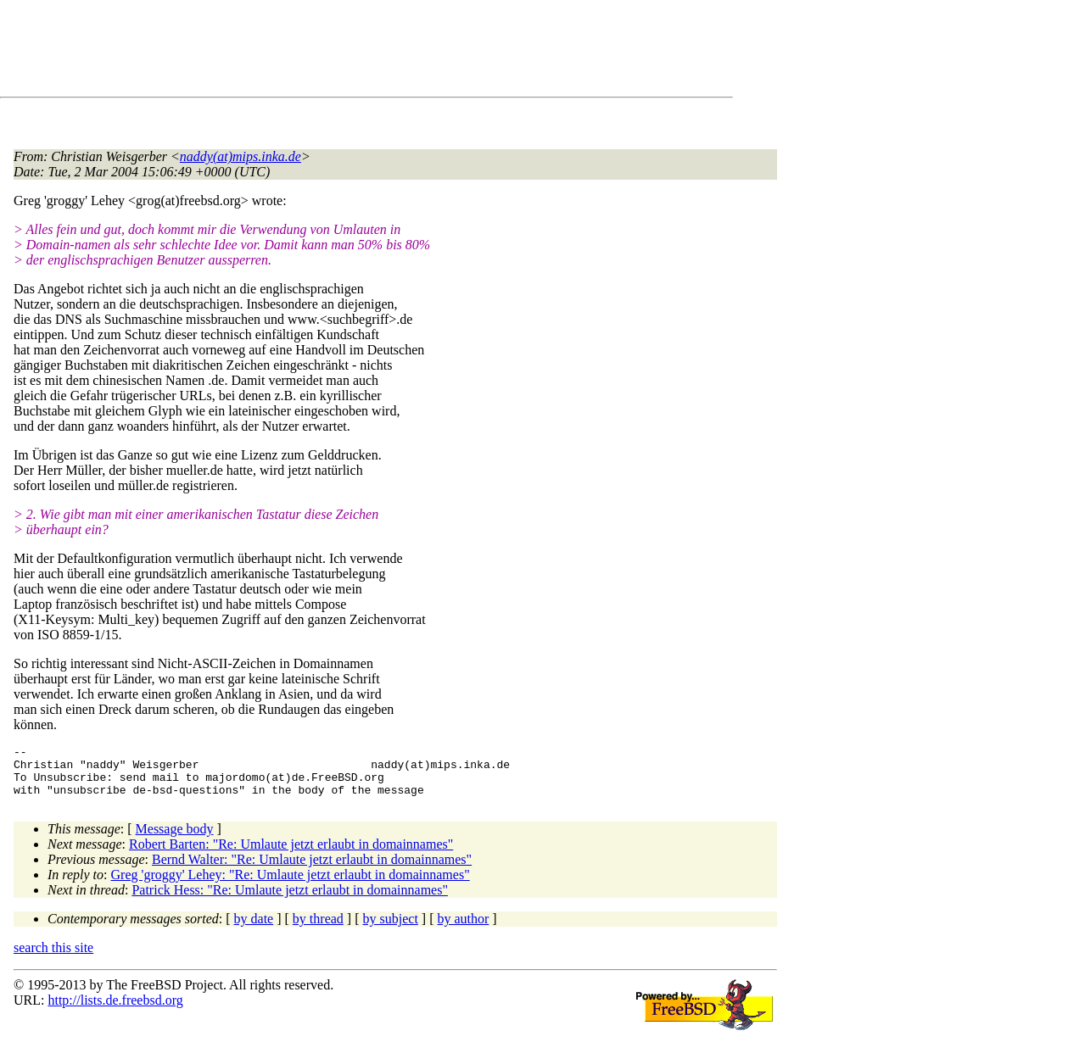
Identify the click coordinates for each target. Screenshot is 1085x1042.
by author (463, 929)
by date (254, 929)
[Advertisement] (322, 52)
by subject (390, 929)
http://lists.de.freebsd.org (115, 1010)
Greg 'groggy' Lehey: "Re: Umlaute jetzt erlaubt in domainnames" (290, 885)
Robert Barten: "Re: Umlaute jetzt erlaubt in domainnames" (291, 854)
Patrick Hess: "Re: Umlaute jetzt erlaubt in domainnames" (289, 900)
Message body (175, 839)
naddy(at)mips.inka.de (240, 156)
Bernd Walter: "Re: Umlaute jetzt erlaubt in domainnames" (312, 869)
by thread (318, 929)
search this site (53, 957)
